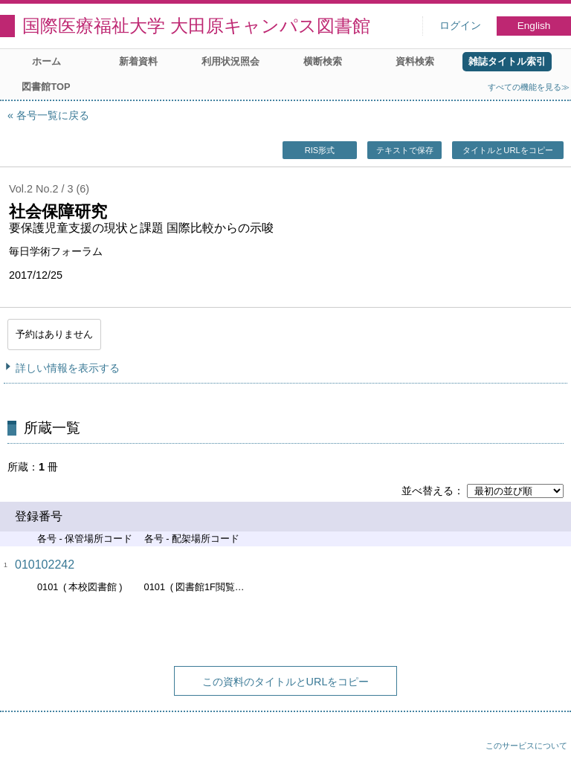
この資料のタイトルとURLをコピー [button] (286, 682)
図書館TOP (46, 86)
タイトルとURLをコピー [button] (507, 150)
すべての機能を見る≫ (529, 87)
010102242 (44, 564)
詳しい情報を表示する (68, 368)
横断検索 (322, 61)
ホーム (46, 61)
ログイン (460, 25)
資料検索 (415, 61)
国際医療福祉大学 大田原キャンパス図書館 (196, 26)
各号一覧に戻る (52, 115)
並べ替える (427, 491)
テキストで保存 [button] (404, 150)
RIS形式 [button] (320, 150)
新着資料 (138, 61)
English (534, 25)
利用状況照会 (230, 61)
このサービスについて (526, 745)
